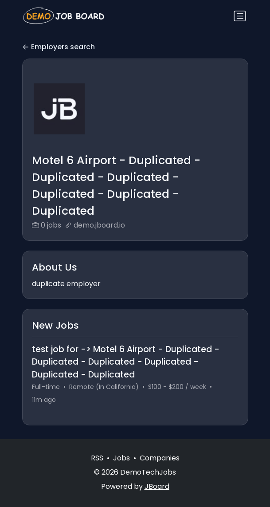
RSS (97, 458)
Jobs (121, 458)
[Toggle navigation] (239, 16)
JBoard (157, 486)
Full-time (46, 386)
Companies (160, 458)
